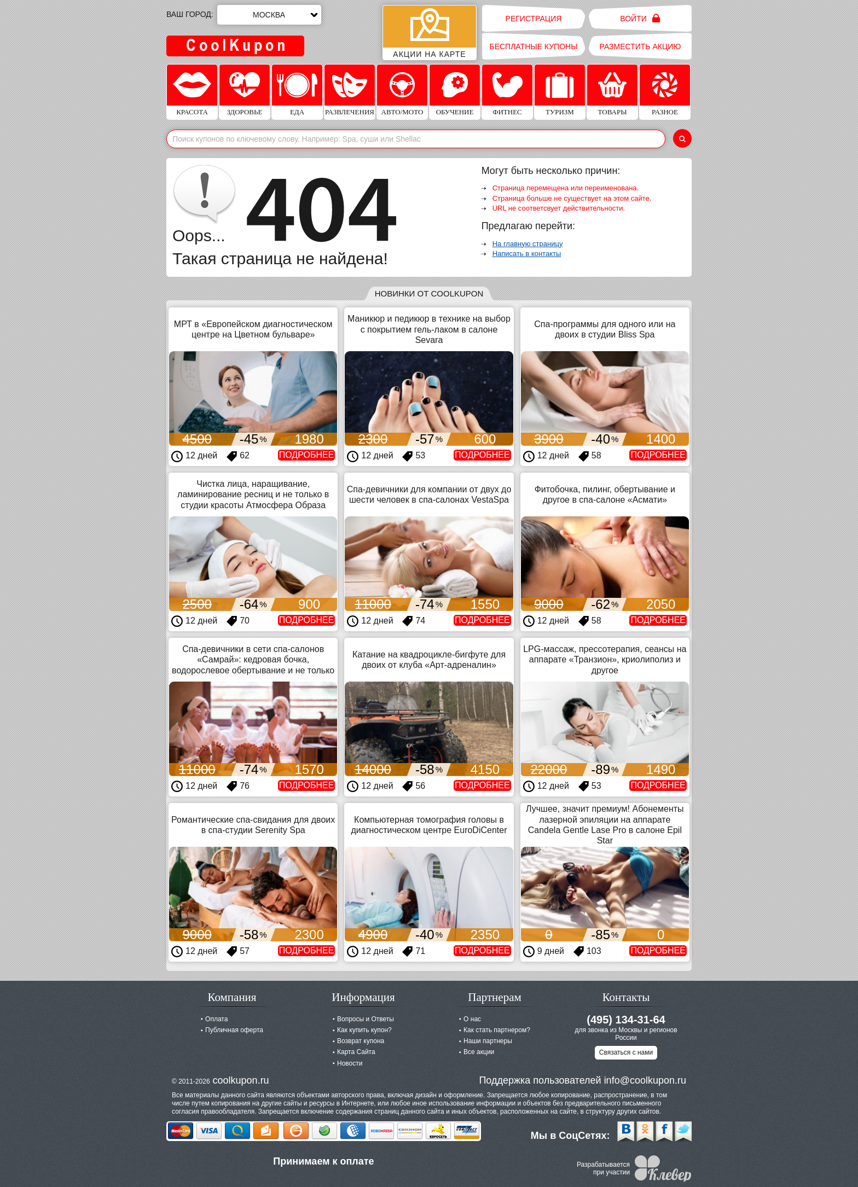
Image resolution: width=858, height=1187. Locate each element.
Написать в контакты (526, 253)
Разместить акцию (640, 46)
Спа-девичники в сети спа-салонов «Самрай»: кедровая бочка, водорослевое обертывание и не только (253, 659)
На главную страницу (527, 244)
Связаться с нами (626, 1052)
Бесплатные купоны (533, 46)
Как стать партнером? (496, 1030)
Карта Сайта (356, 1052)
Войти (640, 18)
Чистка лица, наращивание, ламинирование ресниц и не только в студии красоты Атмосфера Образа (253, 494)
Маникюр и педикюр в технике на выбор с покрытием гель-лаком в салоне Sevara (429, 329)
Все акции (478, 1052)
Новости (349, 1063)
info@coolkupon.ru (645, 1080)
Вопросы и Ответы (365, 1019)
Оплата (216, 1019)
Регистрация (534, 18)
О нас (472, 1019)
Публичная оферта (234, 1030)
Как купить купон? (364, 1030)
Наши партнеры (487, 1041)
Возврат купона (360, 1041)
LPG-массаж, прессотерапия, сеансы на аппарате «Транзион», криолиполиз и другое (604, 659)
